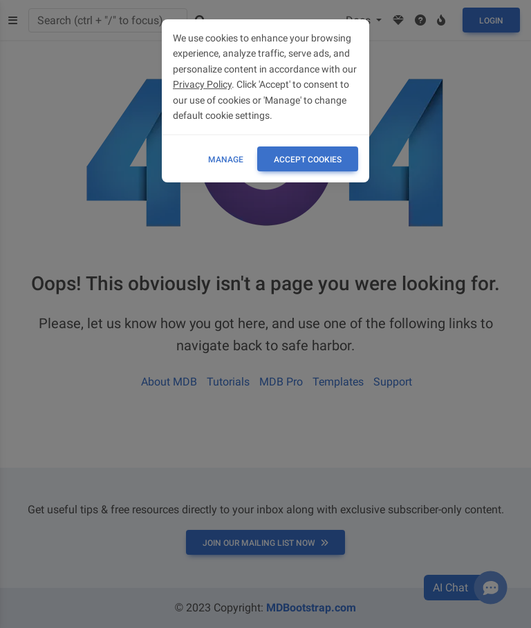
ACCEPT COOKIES (308, 159)
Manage (225, 159)
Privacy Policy (202, 84)
